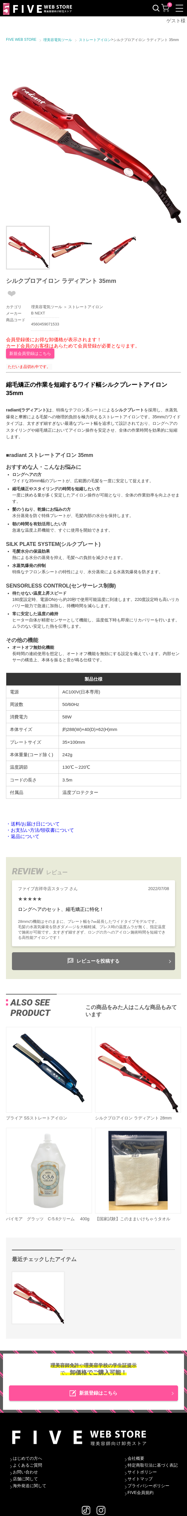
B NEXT (38, 313)
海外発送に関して (29, 1485)
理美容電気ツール (46, 307)
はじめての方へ (27, 1458)
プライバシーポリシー (148, 1485)
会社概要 (136, 1458)
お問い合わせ (25, 1472)
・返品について (22, 836)
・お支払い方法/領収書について (40, 830)
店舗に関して (25, 1478)
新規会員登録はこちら (30, 353)
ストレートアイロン (85, 307)
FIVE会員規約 (141, 1492)
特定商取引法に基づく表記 (153, 1465)
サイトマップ (140, 1478)
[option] (93, 135)
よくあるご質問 (27, 1465)
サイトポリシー (142, 1472)
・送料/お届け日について (33, 823)
